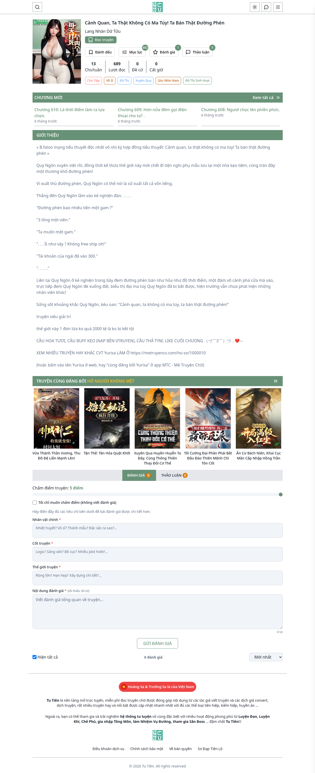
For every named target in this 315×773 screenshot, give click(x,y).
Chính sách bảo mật (146, 747)
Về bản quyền (180, 747)
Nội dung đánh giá (61, 588)
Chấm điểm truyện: (58, 486)
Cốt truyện (43, 541)
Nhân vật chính (47, 517)
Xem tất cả (267, 96)
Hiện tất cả (48, 655)
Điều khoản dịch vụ (108, 747)
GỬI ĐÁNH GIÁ (157, 641)
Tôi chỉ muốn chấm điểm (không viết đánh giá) (78, 500)
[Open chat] (266, 7)
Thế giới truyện (47, 565)
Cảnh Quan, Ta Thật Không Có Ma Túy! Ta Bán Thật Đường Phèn (154, 23)
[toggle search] (37, 7)
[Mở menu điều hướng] (278, 7)
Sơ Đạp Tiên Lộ (210, 747)
